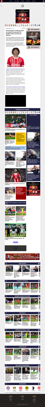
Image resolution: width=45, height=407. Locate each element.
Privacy (22, 398)
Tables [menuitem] (22, 1)
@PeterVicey (13, 27)
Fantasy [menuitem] (28, 1)
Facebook (34, 398)
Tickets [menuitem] (33, 1)
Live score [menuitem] (16, 1)
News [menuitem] (11, 1)
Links (34, 401)
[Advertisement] (22, 15)
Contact (10, 398)
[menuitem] (5, 1)
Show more (15, 241)
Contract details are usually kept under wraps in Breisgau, (15, 85)
